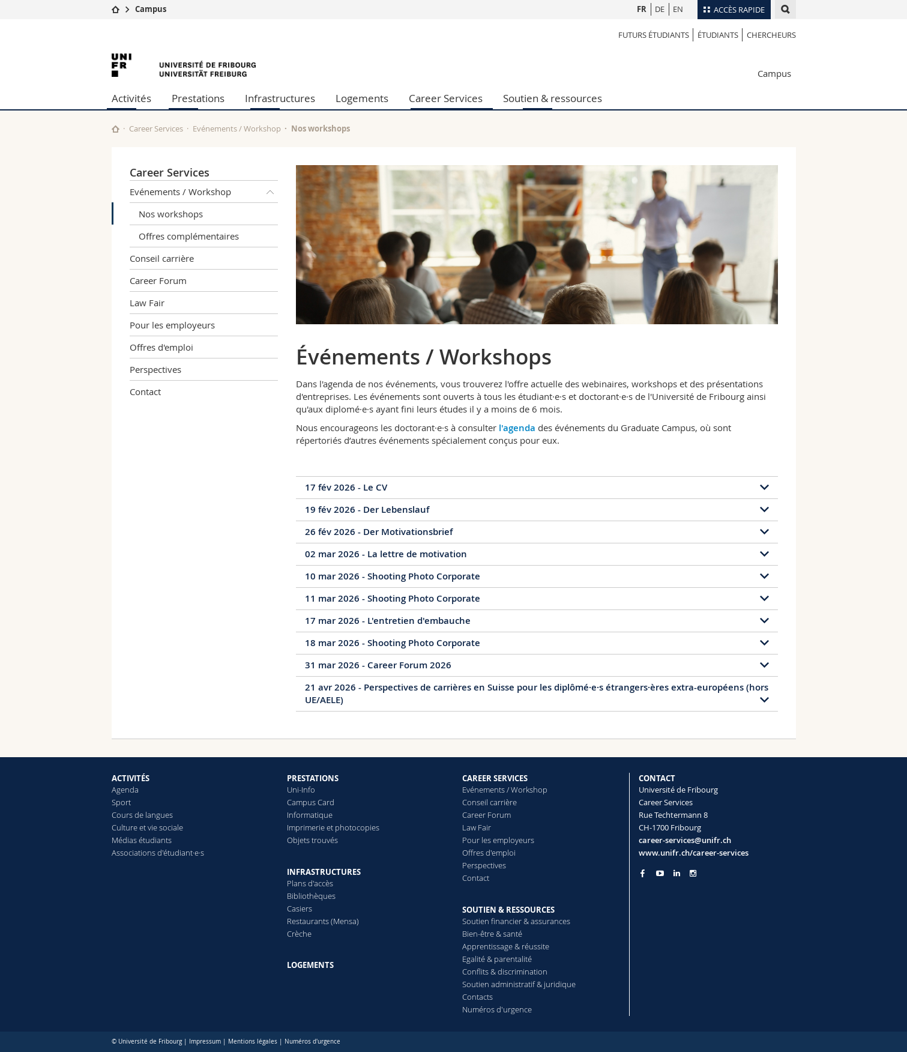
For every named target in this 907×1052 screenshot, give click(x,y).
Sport (121, 802)
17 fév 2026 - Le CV (346, 487)
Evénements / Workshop (237, 128)
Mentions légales (252, 1041)
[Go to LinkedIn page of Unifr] (676, 873)
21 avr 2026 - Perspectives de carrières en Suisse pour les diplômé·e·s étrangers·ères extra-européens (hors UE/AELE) (536, 693)
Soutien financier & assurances (516, 921)
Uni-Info (301, 789)
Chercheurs (771, 34)
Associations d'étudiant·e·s (158, 852)
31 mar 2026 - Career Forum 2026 (378, 665)
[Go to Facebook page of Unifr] (642, 873)
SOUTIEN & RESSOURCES (508, 909)
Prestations (198, 98)
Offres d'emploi (161, 347)
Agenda (125, 789)
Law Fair (147, 303)
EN (678, 9)
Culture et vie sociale (147, 827)
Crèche (299, 933)
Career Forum (158, 280)
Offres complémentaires (189, 236)
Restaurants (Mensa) (323, 921)
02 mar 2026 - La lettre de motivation (386, 554)
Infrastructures (280, 98)
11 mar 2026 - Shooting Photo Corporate (392, 598)
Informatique (310, 814)
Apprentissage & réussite (505, 946)
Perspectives (155, 369)
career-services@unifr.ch (685, 840)
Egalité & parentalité (497, 959)
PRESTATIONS (313, 778)
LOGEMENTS (310, 965)
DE (659, 9)
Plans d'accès (310, 883)
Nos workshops (171, 214)
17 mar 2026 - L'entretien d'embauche (388, 620)
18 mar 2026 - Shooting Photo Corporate (392, 642)
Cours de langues (142, 814)
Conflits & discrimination (504, 971)
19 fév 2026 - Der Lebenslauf (367, 509)
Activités (131, 98)
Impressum (205, 1041)
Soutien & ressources (552, 98)
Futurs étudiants (653, 34)
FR (641, 9)
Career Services (446, 98)
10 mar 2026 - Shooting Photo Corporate (392, 576)
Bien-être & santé (492, 933)
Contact (145, 391)
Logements (362, 98)
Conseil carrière (162, 258)
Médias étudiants (142, 840)
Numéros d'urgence (497, 1009)
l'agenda (517, 428)
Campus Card (310, 802)
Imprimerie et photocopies (333, 827)
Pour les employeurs (172, 325)
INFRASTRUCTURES (324, 871)
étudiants (718, 34)
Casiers (299, 908)
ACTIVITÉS (130, 778)
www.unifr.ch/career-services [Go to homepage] (694, 852)
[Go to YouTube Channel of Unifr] (660, 873)
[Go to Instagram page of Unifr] (693, 873)
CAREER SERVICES (495, 778)
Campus (150, 9)
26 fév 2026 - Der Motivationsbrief (379, 531)
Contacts (477, 996)
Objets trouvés (312, 840)
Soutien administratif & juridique (519, 984)
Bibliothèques (311, 895)
